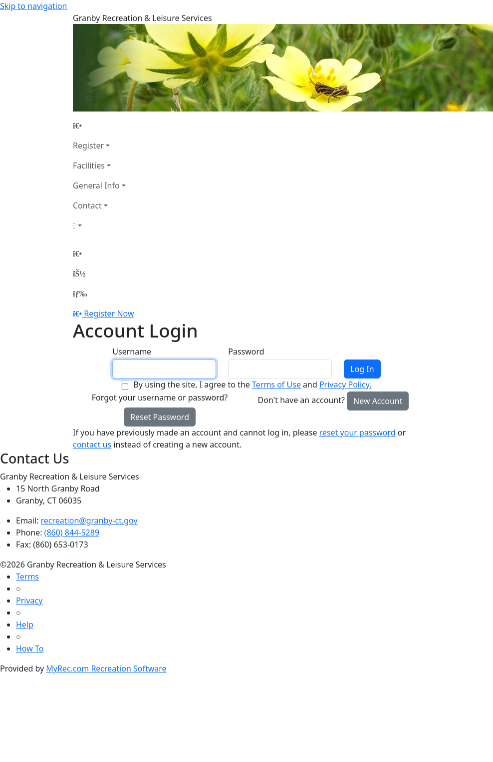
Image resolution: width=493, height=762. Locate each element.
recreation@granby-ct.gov (89, 520)
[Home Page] (99, 126)
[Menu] (80, 294)
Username (131, 351)
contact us (92, 444)
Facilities (89, 165)
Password (246, 351)
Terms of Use (276, 384)
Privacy (29, 600)
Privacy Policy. (345, 384)
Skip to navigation (33, 6)
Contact (87, 205)
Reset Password (159, 417)
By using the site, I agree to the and (252, 384)
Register (88, 145)
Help (24, 624)
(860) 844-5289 (71, 532)
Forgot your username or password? (160, 397)
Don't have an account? (301, 400)
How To (29, 648)
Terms (27, 576)
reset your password (357, 432)
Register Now (109, 313)
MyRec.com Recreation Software (106, 668)
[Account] (99, 226)
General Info (96, 185)
